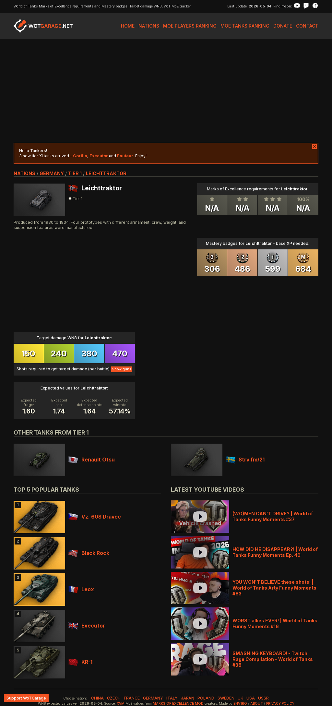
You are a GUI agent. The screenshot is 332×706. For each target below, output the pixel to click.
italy (172, 698)
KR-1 (80, 662)
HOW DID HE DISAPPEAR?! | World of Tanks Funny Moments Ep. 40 (275, 552)
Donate (282, 26)
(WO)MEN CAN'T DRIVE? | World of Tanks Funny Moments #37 (272, 516)
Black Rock (88, 553)
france (132, 698)
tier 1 (75, 173)
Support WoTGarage (26, 698)
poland (205, 698)
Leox (81, 589)
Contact (307, 26)
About (256, 703)
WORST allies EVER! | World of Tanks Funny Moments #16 (274, 623)
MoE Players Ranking (190, 26)
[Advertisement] (166, 90)
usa (250, 698)
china (97, 698)
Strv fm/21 (245, 460)
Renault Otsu (91, 460)
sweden (226, 698)
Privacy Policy (280, 703)
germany (52, 173)
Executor (86, 626)
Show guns (121, 369)
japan (187, 698)
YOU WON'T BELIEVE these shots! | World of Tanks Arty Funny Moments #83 (274, 587)
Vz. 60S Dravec (94, 517)
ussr (263, 698)
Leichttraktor (106, 173)
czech (114, 698)
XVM (120, 703)
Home (128, 26)
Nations (148, 26)
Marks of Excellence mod (178, 703)
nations (24, 173)
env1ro (240, 703)
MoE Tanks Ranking (244, 26)
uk (240, 698)
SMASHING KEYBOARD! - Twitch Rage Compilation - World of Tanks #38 (272, 659)
